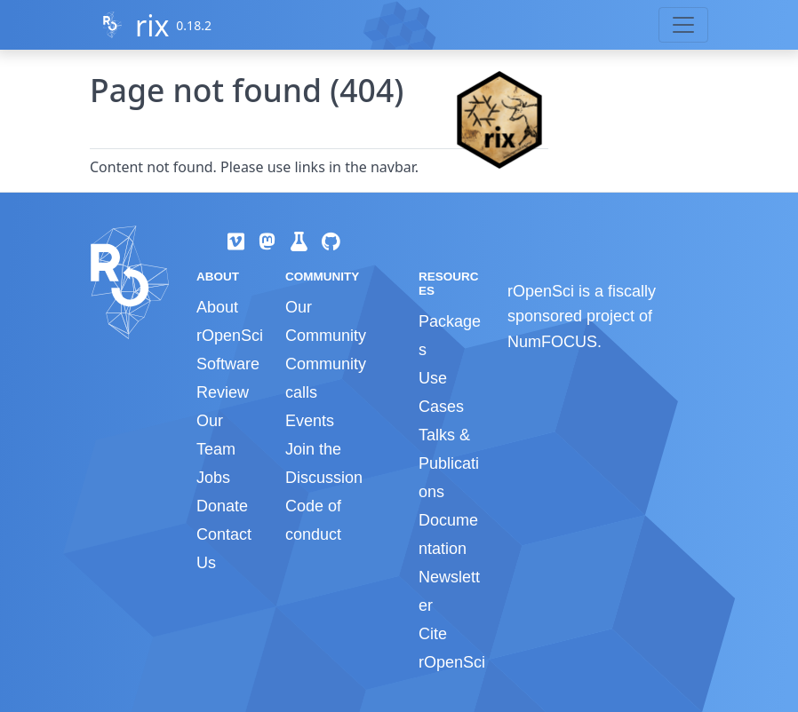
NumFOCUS (552, 342)
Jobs (213, 478)
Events (309, 421)
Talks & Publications (449, 463)
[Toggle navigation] (683, 25)
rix (152, 25)
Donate (222, 506)
